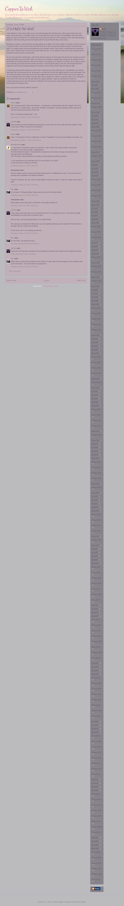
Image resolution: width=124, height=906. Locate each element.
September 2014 (96, 382)
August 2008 (96, 716)
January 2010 (96, 630)
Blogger (83, 902)
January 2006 (96, 863)
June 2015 (95, 342)
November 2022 (96, 60)
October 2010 (96, 589)
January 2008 (96, 747)
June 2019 (95, 168)
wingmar (68, 902)
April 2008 (95, 732)
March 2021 (95, 89)
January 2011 (96, 572)
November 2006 (96, 816)
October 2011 (95, 536)
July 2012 (95, 496)
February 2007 (96, 799)
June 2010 (95, 609)
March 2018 (95, 223)
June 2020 (95, 116)
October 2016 (96, 277)
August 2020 (96, 112)
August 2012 (95, 493)
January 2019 (96, 185)
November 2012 (96, 478)
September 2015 (96, 330)
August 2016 (95, 286)
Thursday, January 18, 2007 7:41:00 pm (24, 233)
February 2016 (96, 308)
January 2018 (96, 232)
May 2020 (95, 120)
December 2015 (96, 319)
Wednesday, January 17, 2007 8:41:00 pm (25, 130)
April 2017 (95, 250)
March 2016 (95, 304)
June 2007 (95, 783)
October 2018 (96, 201)
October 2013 (96, 431)
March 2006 (96, 852)
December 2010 (96, 578)
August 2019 (95, 161)
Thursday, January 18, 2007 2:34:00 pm (24, 195)
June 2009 (95, 667)
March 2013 (95, 458)
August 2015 (95, 335)
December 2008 (96, 694)
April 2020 (95, 123)
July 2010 (95, 605)
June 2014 (95, 395)
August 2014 (95, 388)
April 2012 (95, 507)
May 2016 (95, 297)
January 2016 (96, 313)
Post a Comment (14, 271)
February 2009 (96, 683)
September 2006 (97, 827)
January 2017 (96, 263)
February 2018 (96, 226)
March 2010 (95, 620)
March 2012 (95, 511)
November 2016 (96, 272)
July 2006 (95, 838)
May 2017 (95, 246)
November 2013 (96, 426)
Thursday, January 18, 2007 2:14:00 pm (24, 185)
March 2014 (95, 406)
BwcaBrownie (16, 144)
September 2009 (97, 652)
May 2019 (95, 172)
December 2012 (96, 473)
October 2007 (96, 763)
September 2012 (96, 487)
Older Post (81, 280)
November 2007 (96, 758)
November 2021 (96, 76)
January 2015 (96, 362)
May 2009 (95, 670)
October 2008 (96, 705)
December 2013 (96, 420)
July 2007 (95, 779)
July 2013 (95, 444)
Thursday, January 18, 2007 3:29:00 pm (24, 205)
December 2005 (96, 868)
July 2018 (95, 208)
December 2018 (96, 190)
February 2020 (96, 130)
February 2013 (96, 462)
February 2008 (96, 741)
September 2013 (96, 435)
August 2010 (96, 600)
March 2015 (95, 353)
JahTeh (13, 121)
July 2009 (95, 663)
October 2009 (96, 647)
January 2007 (96, 805)
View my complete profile (99, 38)
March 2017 (95, 254)
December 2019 (96, 141)
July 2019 (95, 165)
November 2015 (96, 324)
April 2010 (95, 616)
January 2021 (96, 92)
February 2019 (96, 179)
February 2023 (96, 54)
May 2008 (95, 729)
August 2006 (96, 832)
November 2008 (96, 699)
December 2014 (96, 368)
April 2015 (95, 349)
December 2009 (96, 636)
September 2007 (96, 769)
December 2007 (96, 752)
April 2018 (95, 219)
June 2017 (95, 243)
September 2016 (96, 281)
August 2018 (95, 205)
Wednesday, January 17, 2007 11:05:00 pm (26, 140)
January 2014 (96, 415)
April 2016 (95, 301)
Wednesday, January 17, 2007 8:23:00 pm (25, 117)
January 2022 (96, 71)
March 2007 (95, 794)
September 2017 (96, 237)
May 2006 (95, 845)
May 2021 (95, 85)
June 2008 (95, 725)
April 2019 (95, 176)
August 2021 (95, 81)
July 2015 (95, 339)
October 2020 (96, 103)
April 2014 (95, 402)
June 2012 (95, 500)
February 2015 (96, 357)
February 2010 (96, 625)
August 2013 (95, 440)
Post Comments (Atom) (51, 286)
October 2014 (96, 379)
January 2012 (96, 520)
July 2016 (95, 290)
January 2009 (96, 689)
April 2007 (95, 790)
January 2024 (96, 49)
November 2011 (96, 531)
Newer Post (11, 280)
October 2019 (96, 152)
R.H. (12, 189)
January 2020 (96, 136)
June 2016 (95, 293)
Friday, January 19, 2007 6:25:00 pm (23, 254)
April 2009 (95, 674)
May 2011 (95, 556)
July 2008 (95, 721)
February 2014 (96, 409)
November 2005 (96, 874)
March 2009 (96, 678)
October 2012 (96, 484)
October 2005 (96, 879)
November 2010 (96, 583)
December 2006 (96, 810)
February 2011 (96, 567)
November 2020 (96, 98)
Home (46, 280)
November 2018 (96, 196)
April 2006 (95, 848)
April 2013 (95, 455)
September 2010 (96, 594)
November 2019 (96, 147)
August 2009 (96, 658)
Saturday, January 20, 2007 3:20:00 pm (24, 266)
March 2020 (96, 127)
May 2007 (95, 787)
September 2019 (96, 156)
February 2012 (96, 514)
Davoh (13, 102)
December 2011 (96, 525)
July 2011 (95, 549)
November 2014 (96, 373)
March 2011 (95, 563)
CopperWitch (19, 8)
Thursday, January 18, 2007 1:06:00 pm (24, 166)
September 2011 (96, 540)
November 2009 (96, 641)
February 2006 (96, 857)
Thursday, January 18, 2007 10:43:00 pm (25, 243)
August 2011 (95, 545)
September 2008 (97, 710)
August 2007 (96, 774)
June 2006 (95, 841)
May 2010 (95, 612)
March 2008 (96, 736)
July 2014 (95, 391)
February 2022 (96, 65)
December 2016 (96, 266)
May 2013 (95, 451)
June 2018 (95, 212)
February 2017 (96, 257)
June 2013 (95, 447)
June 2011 (95, 552)
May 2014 (95, 398)
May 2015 (95, 346)
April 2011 (95, 560)
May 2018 (95, 215)
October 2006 (96, 821)
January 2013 (96, 467)
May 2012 (95, 504)
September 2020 (97, 107)
